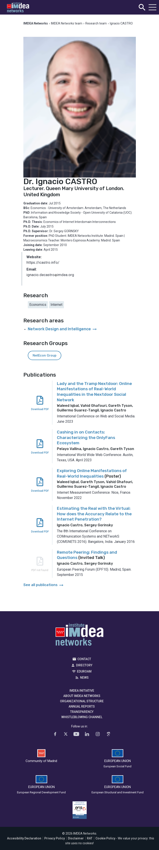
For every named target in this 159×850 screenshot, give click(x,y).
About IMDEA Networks (81, 696)
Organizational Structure (82, 701)
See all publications (43, 585)
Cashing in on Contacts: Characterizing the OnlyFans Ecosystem (86, 437)
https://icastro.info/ (42, 262)
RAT (89, 838)
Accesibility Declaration (24, 838)
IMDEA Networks (79, 635)
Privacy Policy (54, 838)
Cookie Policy (105, 838)
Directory (84, 665)
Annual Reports (82, 706)
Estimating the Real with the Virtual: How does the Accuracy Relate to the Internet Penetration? (94, 514)
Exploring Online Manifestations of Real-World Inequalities (92, 473)
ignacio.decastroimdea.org (50, 275)
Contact (84, 659)
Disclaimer (76, 838)
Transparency (82, 712)
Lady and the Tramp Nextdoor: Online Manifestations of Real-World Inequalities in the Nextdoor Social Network (94, 391)
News (84, 677)
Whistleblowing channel (81, 717)
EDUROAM (84, 671)
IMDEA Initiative (81, 690)
